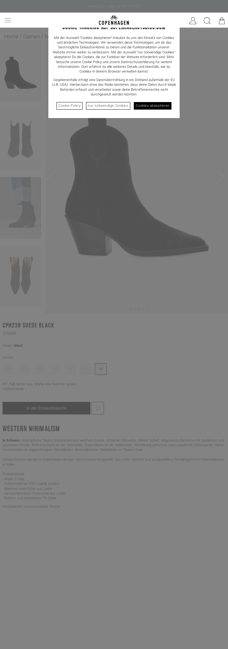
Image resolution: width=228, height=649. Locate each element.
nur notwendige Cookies (108, 106)
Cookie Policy (69, 106)
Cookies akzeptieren (152, 106)
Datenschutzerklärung (138, 62)
